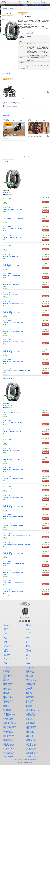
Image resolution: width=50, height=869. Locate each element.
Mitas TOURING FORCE (31, 747)
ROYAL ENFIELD (7, 658)
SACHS (27, 658)
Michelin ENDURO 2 (30, 730)
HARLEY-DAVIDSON (8, 645)
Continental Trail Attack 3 (31, 689)
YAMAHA (5, 663)
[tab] (6, 73)
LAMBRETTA (28, 650)
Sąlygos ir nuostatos (33, 759)
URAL (27, 660)
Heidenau (11, 8)
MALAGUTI (28, 651)
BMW (27, 638)
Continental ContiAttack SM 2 (32, 681)
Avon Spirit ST (29, 668)
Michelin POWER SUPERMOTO (9, 735)
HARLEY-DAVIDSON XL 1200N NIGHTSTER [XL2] (13, 97)
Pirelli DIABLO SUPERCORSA (32, 752)
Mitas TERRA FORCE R (7, 747)
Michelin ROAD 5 (6, 736)
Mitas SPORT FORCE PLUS (8, 744)
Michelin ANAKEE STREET (8, 727)
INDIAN (5, 647)
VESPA (5, 662)
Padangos (5, 8)
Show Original (6, 106)
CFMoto (5, 641)
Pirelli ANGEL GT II (30, 749)
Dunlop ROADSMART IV (31, 694)
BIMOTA (5, 638)
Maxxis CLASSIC (29, 709)
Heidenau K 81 (29, 708)
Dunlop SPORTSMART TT (31, 697)
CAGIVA (27, 640)
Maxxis (5, 629)
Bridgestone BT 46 (29, 675)
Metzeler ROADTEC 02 (30, 722)
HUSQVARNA (6, 646)
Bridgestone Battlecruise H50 (8, 675)
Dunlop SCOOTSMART (30, 696)
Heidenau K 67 (6, 706)
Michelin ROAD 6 (29, 736)
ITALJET (27, 647)
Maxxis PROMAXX (6, 713)
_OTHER (28, 663)
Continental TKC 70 (30, 688)
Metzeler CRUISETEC (30, 715)
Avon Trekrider (29, 670)
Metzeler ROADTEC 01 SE (8, 722)
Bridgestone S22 (6, 678)
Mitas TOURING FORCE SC (8, 748)
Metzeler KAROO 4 (6, 717)
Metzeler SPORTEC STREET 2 (9, 724)
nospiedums (16, 759)
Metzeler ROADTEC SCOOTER (9, 723)
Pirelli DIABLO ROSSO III (8, 751)
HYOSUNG (28, 646)
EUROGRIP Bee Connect (8, 700)
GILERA (27, 643)
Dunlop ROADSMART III (8, 694)
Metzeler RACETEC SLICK (31, 721)
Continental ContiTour (7, 685)
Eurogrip (27, 626)
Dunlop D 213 (5, 691)
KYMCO (5, 650)
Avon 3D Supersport (7, 667)
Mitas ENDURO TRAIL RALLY (32, 740)
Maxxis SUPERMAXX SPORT (9, 714)
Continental (28, 625)
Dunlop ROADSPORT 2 (7, 696)
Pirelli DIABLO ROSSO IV (31, 751)
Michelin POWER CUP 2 (8, 732)
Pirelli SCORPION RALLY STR (32, 754)
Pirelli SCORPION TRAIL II (8, 756)
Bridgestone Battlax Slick (8, 674)
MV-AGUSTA (6, 655)
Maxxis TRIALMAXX (7, 715)
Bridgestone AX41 (6, 672)
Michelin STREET (29, 737)
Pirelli (5, 632)
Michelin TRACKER (7, 739)
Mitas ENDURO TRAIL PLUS (8, 740)
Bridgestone (28, 624)
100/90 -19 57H (7, 99)
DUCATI (5, 643)
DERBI (27, 642)
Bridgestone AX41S (30, 672)
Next (48, 92)
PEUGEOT (6, 657)
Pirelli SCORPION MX (30, 753)
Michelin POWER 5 (6, 731)
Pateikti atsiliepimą (13, 106)
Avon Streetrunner (6, 670)
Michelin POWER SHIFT (8, 734)
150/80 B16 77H (30, 99)
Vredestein (6, 633)
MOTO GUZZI (29, 653)
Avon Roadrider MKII (7, 668)
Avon (5, 624)
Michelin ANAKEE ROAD (31, 726)
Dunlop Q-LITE (29, 693)
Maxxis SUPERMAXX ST (31, 714)
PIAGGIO (28, 657)
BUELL (5, 640)
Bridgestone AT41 (29, 671)
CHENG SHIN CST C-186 (31, 680)
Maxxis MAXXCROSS (7, 711)
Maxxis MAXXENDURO (31, 711)
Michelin (5, 630)
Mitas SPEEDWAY (29, 743)
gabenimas (20, 759)
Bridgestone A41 (6, 671)
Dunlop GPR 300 (29, 692)
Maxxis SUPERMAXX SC (31, 713)
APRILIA (5, 637)
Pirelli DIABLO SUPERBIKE (8, 752)
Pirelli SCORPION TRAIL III (31, 756)
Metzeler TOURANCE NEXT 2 (32, 724)
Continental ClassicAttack (8, 681)
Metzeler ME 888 (29, 719)
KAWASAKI (6, 649)
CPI (26, 641)
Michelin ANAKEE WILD (31, 727)
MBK (5, 653)
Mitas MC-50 (5, 743)
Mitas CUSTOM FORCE (31, 739)
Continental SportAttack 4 (31, 687)
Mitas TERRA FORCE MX (31, 745)
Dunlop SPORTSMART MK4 (8, 697)
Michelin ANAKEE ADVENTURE (9, 726)
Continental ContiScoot (7, 684)
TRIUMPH (6, 660)
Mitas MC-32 (28, 741)
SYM (27, 659)
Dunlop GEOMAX (6, 692)
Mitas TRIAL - (5, 749)
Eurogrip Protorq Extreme (31, 700)
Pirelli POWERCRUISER (8, 753)
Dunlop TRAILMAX (6, 698)
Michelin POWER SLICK (31, 734)
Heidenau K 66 (29, 705)
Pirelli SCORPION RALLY (8, 754)
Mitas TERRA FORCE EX (8, 745)
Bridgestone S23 (29, 678)
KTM (27, 649)
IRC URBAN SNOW (7, 709)
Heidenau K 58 (6, 702)
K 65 (15, 8)
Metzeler (27, 629)
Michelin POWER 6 (30, 731)
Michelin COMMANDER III (8, 730)
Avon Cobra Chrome (30, 667)
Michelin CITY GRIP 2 (30, 728)
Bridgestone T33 (6, 680)
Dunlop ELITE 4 (29, 691)
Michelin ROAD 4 (29, 735)
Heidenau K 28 (29, 701)
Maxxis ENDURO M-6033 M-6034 (33, 710)
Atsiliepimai (23, 14)
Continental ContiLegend (8, 683)
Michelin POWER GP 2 (30, 732)
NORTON (28, 655)
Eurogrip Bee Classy (30, 698)
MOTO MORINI (7, 654)
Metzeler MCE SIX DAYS (8, 719)
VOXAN (27, 662)
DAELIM (5, 642)
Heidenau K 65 (6, 705)
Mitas (27, 630)
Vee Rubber (28, 632)
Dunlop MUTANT (6, 693)
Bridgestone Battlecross (31, 674)
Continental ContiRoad (30, 683)
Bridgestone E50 (6, 676)
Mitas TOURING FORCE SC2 (32, 748)
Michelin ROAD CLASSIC (8, 737)
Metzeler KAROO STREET (8, 718)
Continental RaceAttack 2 (31, 685)
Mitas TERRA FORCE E (31, 744)
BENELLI (28, 637)
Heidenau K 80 (29, 706)
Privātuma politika (26, 759)
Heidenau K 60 (29, 702)
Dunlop (5, 626)
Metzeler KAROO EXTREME (32, 717)
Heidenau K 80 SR (6, 708)
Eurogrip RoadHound (7, 701)
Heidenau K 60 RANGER (8, 704)
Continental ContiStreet (30, 684)
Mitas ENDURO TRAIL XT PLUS (9, 741)
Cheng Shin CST (7, 625)
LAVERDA (6, 651)
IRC (27, 628)
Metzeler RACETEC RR (7, 721)
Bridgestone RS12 (29, 676)
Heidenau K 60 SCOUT (30, 704)
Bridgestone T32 (29, 679)
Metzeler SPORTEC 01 (30, 723)
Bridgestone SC (6, 679)
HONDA (27, 645)
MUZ (27, 654)
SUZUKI (5, 659)
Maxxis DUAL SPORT (7, 710)
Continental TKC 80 (7, 689)
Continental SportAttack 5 (8, 688)
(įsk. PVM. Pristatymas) (45, 199)
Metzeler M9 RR (29, 718)
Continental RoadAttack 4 (8, 687)
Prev (4, 92)
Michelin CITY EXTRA (7, 728)
